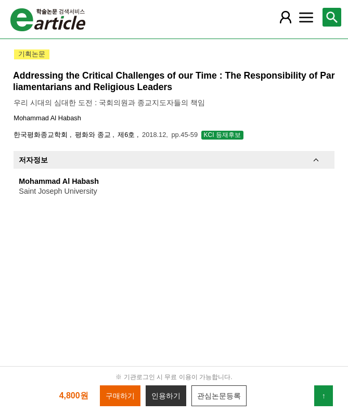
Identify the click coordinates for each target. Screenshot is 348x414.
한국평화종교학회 (42, 135)
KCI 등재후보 (222, 135)
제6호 (127, 135)
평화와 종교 (93, 135)
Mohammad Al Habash (47, 118)
